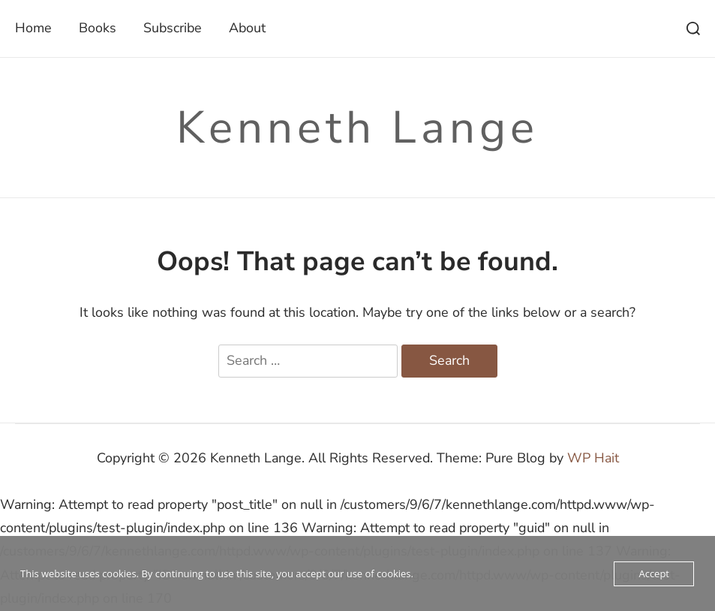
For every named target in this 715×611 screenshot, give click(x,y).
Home (33, 28)
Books (97, 28)
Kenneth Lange (357, 127)
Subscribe (172, 28)
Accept (653, 573)
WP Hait (593, 458)
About (247, 28)
